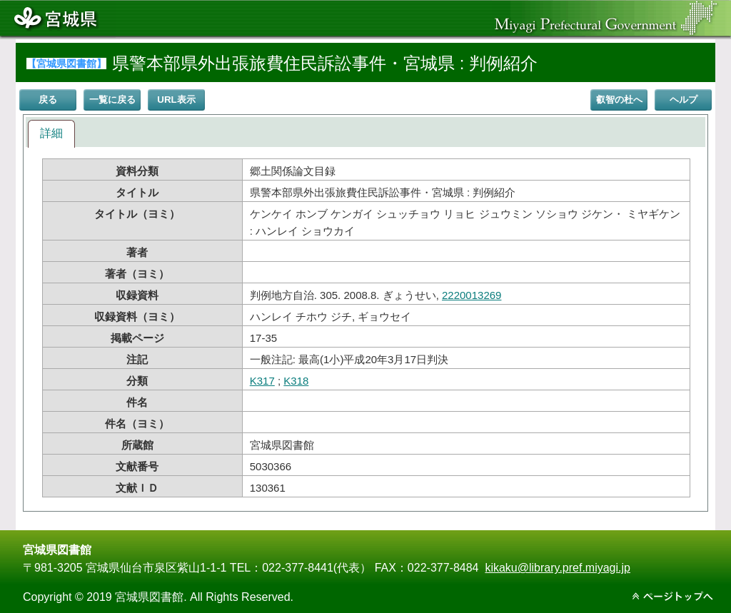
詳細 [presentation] (51, 133)
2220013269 (471, 295)
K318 (295, 381)
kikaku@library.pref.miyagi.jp (557, 568)
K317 (262, 381)
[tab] (51, 134)
